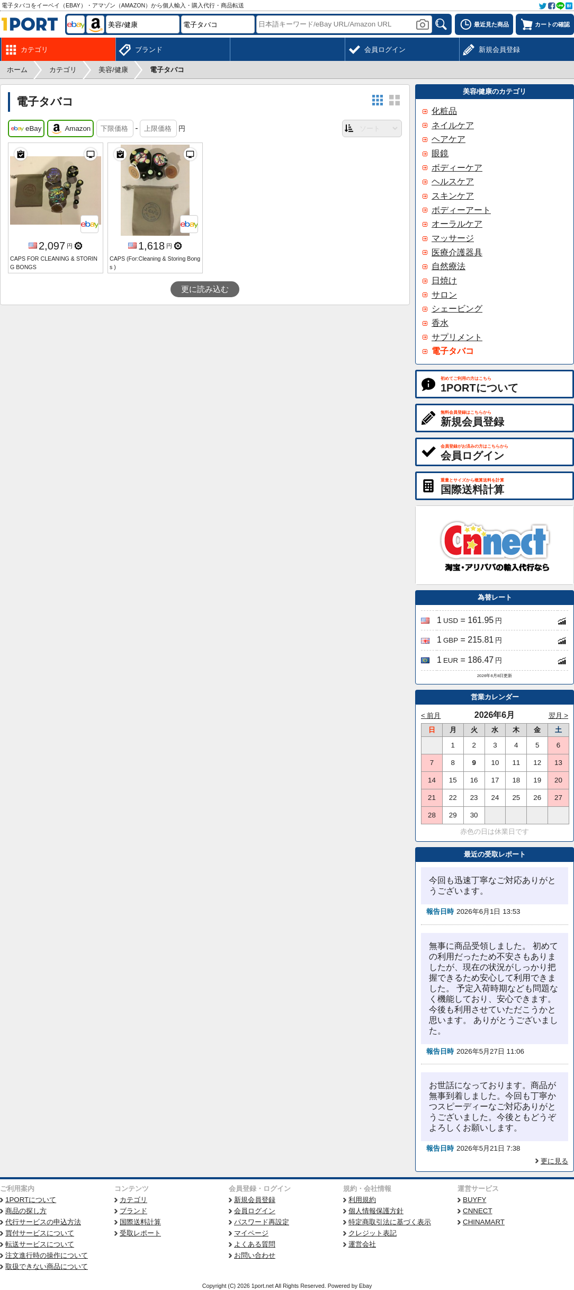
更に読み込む (205, 289)
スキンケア (453, 195)
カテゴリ (133, 1200)
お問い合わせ (254, 1255)
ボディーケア (457, 167)
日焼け (444, 280)
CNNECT (477, 1211)
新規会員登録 (254, 1200)
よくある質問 (254, 1244)
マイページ (251, 1233)
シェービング (457, 308)
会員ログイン (254, 1211)
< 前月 (431, 715)
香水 (440, 322)
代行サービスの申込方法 (43, 1222)
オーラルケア (457, 223)
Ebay (365, 1286)
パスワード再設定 (261, 1222)
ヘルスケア (453, 181)
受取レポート (140, 1233)
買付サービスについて (39, 1233)
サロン (444, 294)
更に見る (554, 1161)
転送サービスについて (39, 1244)
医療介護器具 (457, 252)
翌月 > (559, 715)
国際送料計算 (140, 1222)
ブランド (133, 1211)
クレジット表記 (372, 1233)
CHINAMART (484, 1222)
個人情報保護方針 (375, 1211)
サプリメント (457, 337)
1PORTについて (30, 1200)
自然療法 (448, 266)
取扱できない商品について (46, 1266)
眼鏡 (440, 153)
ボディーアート (461, 210)
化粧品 (444, 110)
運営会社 (362, 1244)
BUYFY (474, 1200)
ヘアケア (448, 139)
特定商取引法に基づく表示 (389, 1222)
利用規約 (362, 1200)
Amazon (70, 128)
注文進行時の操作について (46, 1255)
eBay (26, 128)
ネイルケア (453, 125)
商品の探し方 (26, 1211)
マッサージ (453, 238)
